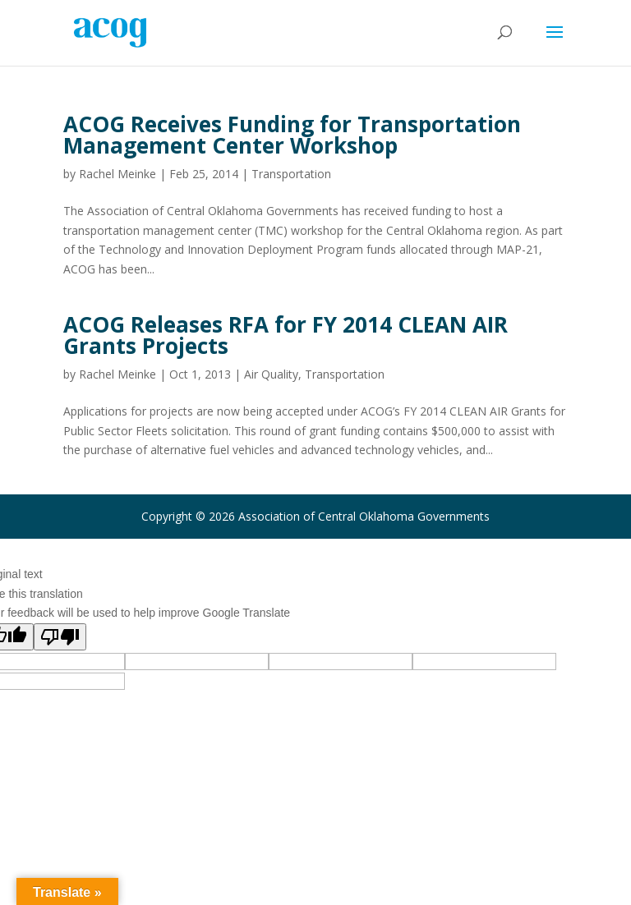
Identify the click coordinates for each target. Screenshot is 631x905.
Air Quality (271, 374)
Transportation (291, 173)
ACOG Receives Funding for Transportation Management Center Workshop (292, 134)
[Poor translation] (60, 636)
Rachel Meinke (117, 173)
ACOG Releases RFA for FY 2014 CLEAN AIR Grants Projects (285, 335)
